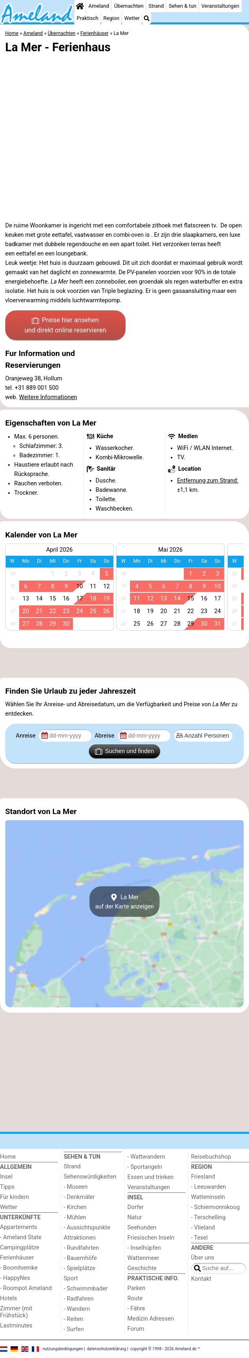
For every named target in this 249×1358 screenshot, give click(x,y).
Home (8, 1156)
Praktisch (87, 18)
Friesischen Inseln (151, 1237)
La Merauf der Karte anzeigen (124, 901)
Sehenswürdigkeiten (90, 1176)
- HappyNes (15, 1278)
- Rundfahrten (81, 1247)
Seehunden (142, 1227)
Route (135, 1298)
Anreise (26, 735)
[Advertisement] (124, 663)
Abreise (105, 735)
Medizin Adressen (151, 1318)
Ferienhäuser (17, 1257)
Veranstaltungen (220, 6)
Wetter (131, 18)
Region (111, 18)
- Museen (76, 1186)
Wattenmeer (143, 1258)
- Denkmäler (79, 1197)
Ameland (98, 6)
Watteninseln (208, 1197)
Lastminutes (16, 1325)
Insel (6, 1176)
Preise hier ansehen (65, 326)
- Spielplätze (79, 1268)
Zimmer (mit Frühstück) (16, 1312)
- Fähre (136, 1308)
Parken (136, 1288)
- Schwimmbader (86, 1288)
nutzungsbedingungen (63, 1348)
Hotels (8, 1298)
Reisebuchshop (211, 1156)
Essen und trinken (151, 1177)
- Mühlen (75, 1217)
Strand (156, 6)
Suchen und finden (124, 751)
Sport (71, 1278)
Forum (136, 1328)
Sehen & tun (182, 6)
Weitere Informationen (48, 397)
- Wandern (77, 1309)
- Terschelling (208, 1217)
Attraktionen (79, 1237)
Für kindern (14, 1197)
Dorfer (136, 1207)
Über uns (202, 1257)
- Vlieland (203, 1227)
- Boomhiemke (18, 1267)
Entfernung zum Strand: (207, 480)
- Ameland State (21, 1237)
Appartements (18, 1227)
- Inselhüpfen (144, 1247)
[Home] (80, 6)
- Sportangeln (145, 1167)
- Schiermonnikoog (215, 1207)
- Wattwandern (146, 1156)
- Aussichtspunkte (87, 1227)
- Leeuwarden (208, 1186)
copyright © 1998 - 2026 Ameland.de (163, 1348)
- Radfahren (78, 1298)
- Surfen (74, 1329)
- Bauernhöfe (80, 1258)
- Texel (199, 1237)
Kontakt (201, 1278)
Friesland (203, 1176)
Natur (135, 1217)
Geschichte (142, 1268)
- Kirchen (75, 1207)
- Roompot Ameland (26, 1288)
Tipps (7, 1186)
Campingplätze (19, 1247)
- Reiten (73, 1319)
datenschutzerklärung (106, 1348)
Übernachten (128, 6)
